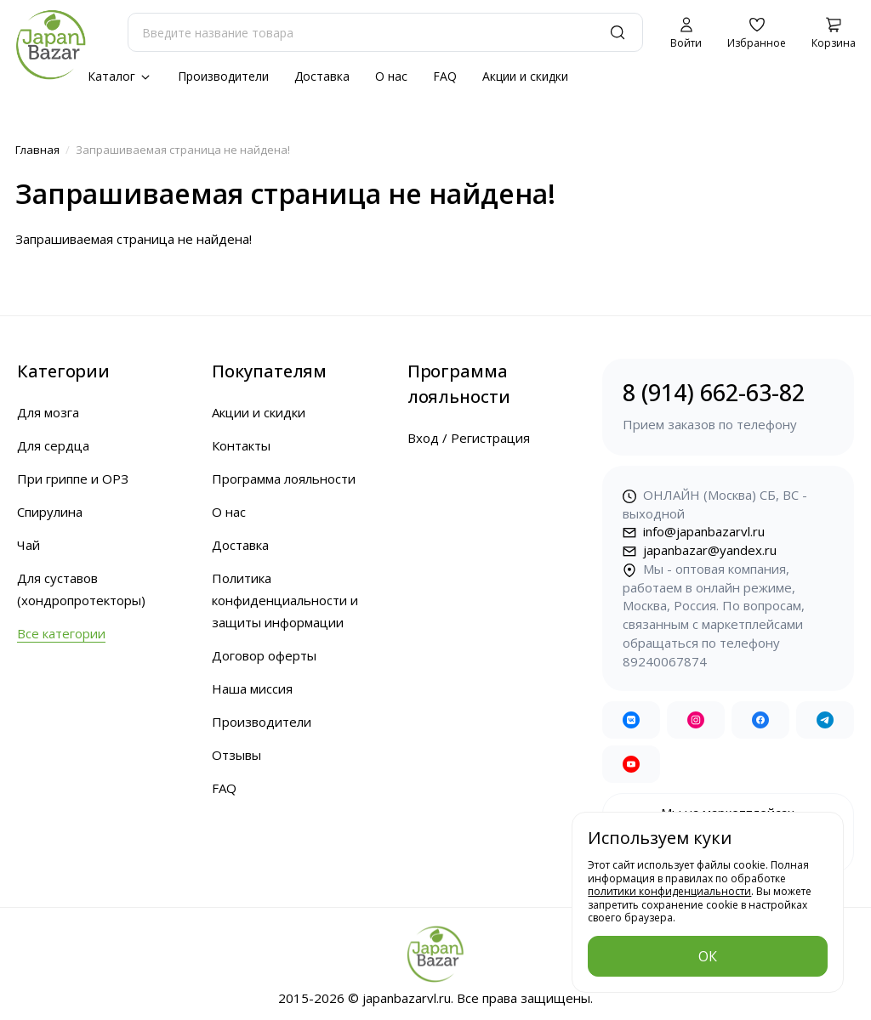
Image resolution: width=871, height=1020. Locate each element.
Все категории (61, 633)
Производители (223, 76)
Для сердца (53, 445)
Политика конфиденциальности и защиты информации (285, 600)
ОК (707, 956)
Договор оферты (264, 655)
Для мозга (48, 412)
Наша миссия (252, 688)
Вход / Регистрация (468, 437)
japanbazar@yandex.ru (700, 549)
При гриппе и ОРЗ (72, 478)
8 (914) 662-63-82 (728, 406)
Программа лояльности (284, 478)
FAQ (445, 76)
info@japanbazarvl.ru (694, 531)
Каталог (120, 76)
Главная (37, 149)
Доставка (322, 76)
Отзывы (236, 754)
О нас (391, 76)
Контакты (241, 445)
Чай (28, 544)
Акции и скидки (525, 76)
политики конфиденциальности (669, 892)
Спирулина (50, 511)
